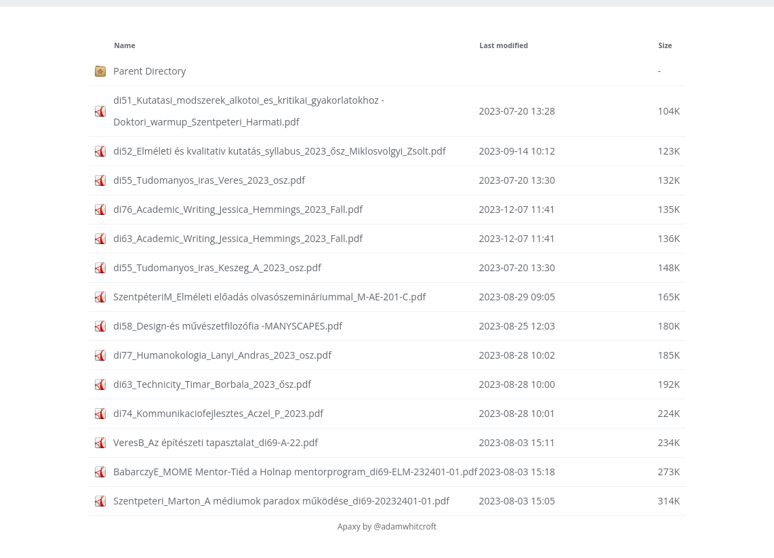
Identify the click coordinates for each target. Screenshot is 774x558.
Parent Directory (149, 70)
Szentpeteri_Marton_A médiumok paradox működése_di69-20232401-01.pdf (281, 500)
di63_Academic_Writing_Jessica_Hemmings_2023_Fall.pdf (238, 238)
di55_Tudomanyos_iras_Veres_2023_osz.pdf (209, 180)
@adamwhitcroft (404, 526)
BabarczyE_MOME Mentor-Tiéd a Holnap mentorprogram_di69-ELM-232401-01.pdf (295, 471)
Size (665, 45)
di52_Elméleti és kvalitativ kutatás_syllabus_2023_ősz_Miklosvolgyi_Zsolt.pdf (279, 150)
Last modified (504, 45)
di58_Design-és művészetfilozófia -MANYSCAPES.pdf (227, 325)
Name (124, 45)
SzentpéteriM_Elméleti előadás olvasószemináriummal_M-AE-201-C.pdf (269, 296)
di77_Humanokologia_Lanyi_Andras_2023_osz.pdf (222, 354)
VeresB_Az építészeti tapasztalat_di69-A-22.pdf (215, 442)
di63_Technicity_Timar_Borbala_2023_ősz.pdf (212, 384)
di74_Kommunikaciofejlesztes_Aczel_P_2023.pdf (218, 413)
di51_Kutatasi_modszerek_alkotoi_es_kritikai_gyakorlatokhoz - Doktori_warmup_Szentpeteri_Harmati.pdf (248, 111)
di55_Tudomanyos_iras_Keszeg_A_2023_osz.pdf (217, 267)
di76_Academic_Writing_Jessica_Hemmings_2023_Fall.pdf (238, 209)
